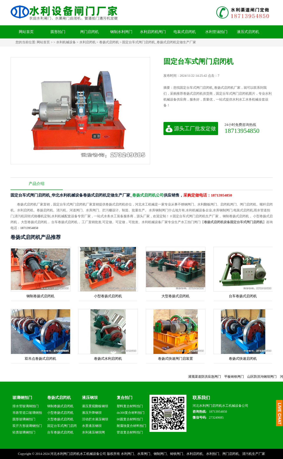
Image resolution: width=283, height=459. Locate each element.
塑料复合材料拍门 (130, 406)
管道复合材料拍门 (130, 432)
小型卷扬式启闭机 (108, 296)
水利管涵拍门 (216, 32)
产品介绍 (36, 183)
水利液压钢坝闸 (93, 432)
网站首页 (26, 32)
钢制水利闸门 (121, 32)
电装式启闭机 (185, 32)
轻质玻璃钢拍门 (23, 432)
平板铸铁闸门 (238, 376)
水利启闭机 (87, 42)
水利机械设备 (66, 42)
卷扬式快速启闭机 (243, 358)
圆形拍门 (57, 32)
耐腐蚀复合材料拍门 (131, 426)
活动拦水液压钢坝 (95, 419)
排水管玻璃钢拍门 (25, 406)
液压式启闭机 (248, 32)
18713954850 (242, 130)
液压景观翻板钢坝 (95, 406)
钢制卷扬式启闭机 (40, 296)
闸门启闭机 (89, 32)
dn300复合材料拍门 (131, 412)
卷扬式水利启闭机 (108, 358)
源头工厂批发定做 (190, 128)
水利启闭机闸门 (153, 32)
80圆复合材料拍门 (130, 419)
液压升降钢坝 (92, 412)
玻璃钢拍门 (22, 397)
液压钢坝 (90, 397)
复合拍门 (124, 397)
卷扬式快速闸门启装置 (175, 358)
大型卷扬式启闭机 (175, 296)
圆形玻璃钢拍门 (23, 419)
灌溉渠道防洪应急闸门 (208, 376)
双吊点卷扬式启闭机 (40, 358)
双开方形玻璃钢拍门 (27, 426)
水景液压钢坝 (92, 426)
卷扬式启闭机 (109, 42)
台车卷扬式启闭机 (243, 296)
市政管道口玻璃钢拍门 (27, 413)
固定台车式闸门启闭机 (62, 426)
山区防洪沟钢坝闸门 (266, 376)
